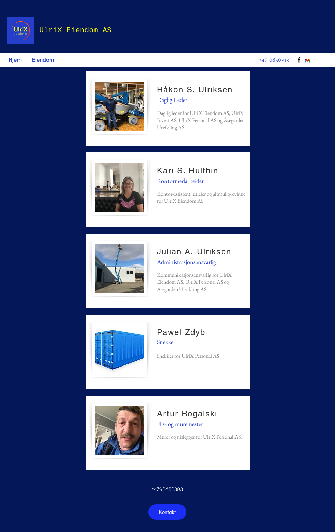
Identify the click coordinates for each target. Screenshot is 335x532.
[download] (307, 60)
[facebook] (299, 59)
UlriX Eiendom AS (75, 30)
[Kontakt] (167, 512)
